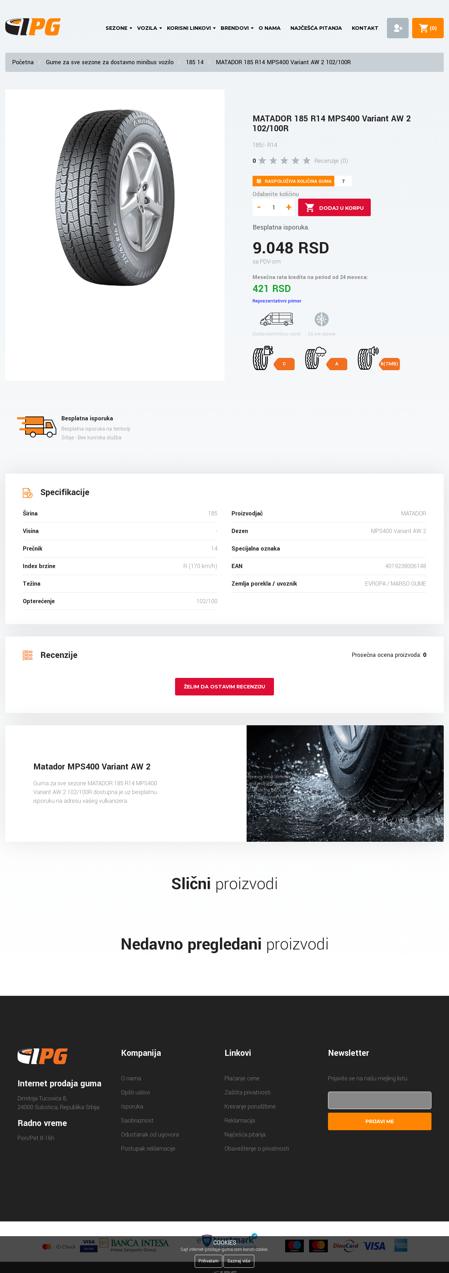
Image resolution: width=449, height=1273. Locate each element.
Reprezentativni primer (277, 301)
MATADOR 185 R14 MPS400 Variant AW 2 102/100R (283, 62)
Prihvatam (209, 1261)
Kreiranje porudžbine (250, 1106)
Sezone (116, 28)
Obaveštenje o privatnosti (256, 1149)
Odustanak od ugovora (150, 1135)
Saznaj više (238, 1261)
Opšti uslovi (135, 1092)
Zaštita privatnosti (247, 1092)
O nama (270, 28)
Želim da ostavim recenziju (224, 687)
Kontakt (365, 28)
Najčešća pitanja (316, 28)
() (432, 28)
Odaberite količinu (276, 194)
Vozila (147, 28)
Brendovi (235, 28)
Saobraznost (137, 1121)
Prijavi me (380, 1121)
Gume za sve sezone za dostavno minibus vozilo (110, 62)
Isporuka (132, 1106)
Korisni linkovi (189, 28)
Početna (23, 62)
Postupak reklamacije (148, 1149)
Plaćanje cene (242, 1078)
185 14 (195, 62)
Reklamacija (239, 1121)
